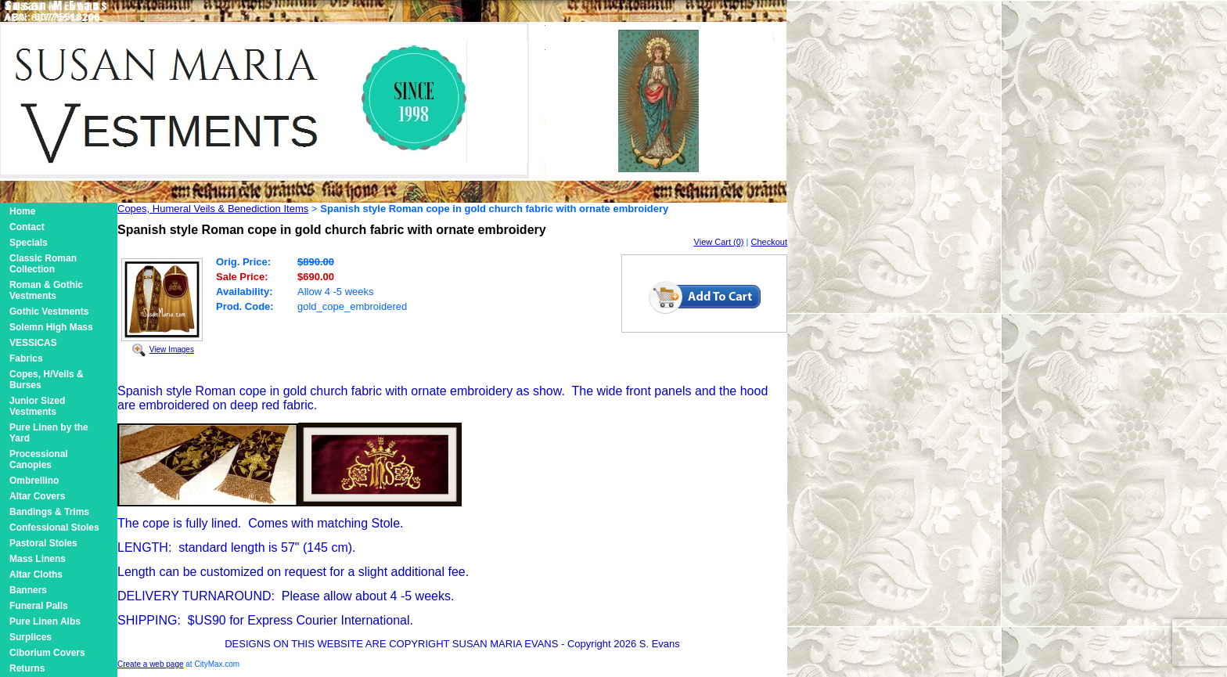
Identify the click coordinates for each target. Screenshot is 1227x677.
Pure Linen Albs (45, 621)
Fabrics (26, 358)
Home (22, 211)
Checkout (769, 242)
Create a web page (150, 664)
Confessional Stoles (54, 527)
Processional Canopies (38, 459)
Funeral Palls (38, 605)
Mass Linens (37, 558)
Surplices (30, 637)
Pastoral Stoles (43, 543)
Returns (27, 668)
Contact (27, 226)
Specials (28, 242)
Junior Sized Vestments (37, 406)
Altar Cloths (36, 574)
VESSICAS (33, 342)
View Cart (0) (719, 242)
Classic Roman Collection (43, 264)
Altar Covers (37, 496)
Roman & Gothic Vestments (46, 290)
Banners (28, 590)
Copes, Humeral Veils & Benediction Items (212, 208)
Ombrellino (34, 480)
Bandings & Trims (49, 511)
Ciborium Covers (47, 652)
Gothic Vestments (48, 311)
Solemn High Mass (51, 327)
